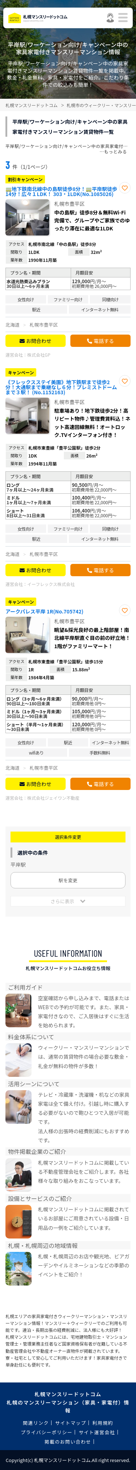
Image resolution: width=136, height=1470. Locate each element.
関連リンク (36, 1422)
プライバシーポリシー (47, 1432)
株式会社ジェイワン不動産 (53, 798)
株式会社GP (38, 355)
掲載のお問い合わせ (68, 1441)
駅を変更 (67, 880)
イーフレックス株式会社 (51, 584)
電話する (104, 340)
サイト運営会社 (97, 1432)
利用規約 (102, 1422)
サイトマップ (70, 1422)
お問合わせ (38, 340)
